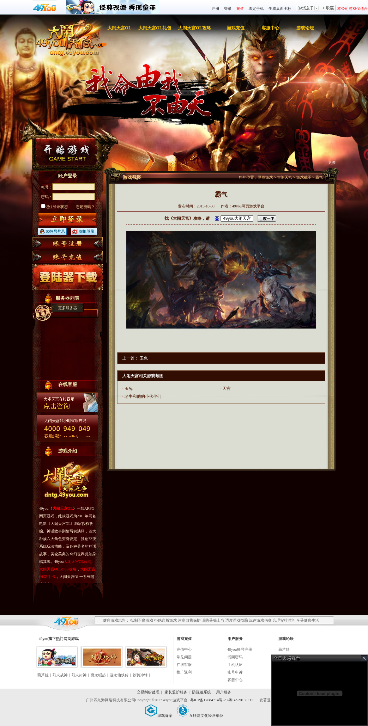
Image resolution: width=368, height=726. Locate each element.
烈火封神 (79, 675)
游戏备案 (158, 715)
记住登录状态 (54, 207)
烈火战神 (60, 675)
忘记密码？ (85, 207)
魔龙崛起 (98, 675)
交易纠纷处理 (148, 692)
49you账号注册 (239, 649)
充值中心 (184, 649)
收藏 (328, 8)
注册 (215, 8)
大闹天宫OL (119, 28)
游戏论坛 (305, 28)
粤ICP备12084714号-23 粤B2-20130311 (222, 700)
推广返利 (184, 672)
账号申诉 (235, 672)
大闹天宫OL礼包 (154, 28)
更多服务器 (67, 308)
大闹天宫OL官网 (78, 561)
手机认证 (235, 664)
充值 (240, 8)
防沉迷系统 (201, 692)
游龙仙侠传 (119, 675)
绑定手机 (256, 8)
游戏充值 (235, 28)
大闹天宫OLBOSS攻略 (57, 569)
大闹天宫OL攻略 (194, 28)
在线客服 (184, 664)
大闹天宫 (284, 177)
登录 (228, 8)
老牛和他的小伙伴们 (142, 396)
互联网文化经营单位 (200, 715)
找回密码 (235, 657)
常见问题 (184, 657)
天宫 (226, 388)
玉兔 (144, 358)
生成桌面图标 (279, 8)
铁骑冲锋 (140, 675)
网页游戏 (265, 177)
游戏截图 (303, 177)
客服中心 (270, 28)
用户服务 (223, 692)
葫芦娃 (43, 675)
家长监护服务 (176, 692)
